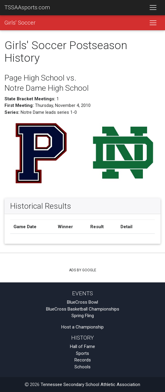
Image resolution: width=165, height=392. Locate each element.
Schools (82, 367)
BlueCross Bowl (82, 302)
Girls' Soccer (20, 22)
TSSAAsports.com (27, 7)
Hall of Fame (82, 346)
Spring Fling (82, 315)
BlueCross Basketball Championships (82, 309)
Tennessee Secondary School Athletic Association (90, 384)
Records (82, 360)
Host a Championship (82, 327)
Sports (82, 353)
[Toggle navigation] (153, 7)
